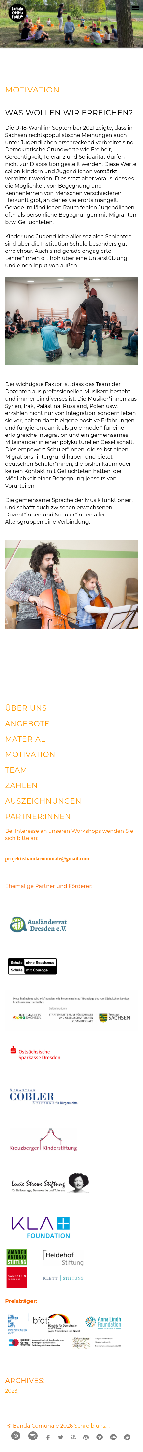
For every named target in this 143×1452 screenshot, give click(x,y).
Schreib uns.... (92, 1426)
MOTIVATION (32, 89)
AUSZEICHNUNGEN (43, 801)
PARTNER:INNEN (38, 816)
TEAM (16, 770)
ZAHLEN (21, 785)
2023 (11, 1391)
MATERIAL (25, 739)
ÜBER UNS (26, 708)
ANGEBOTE (27, 723)
